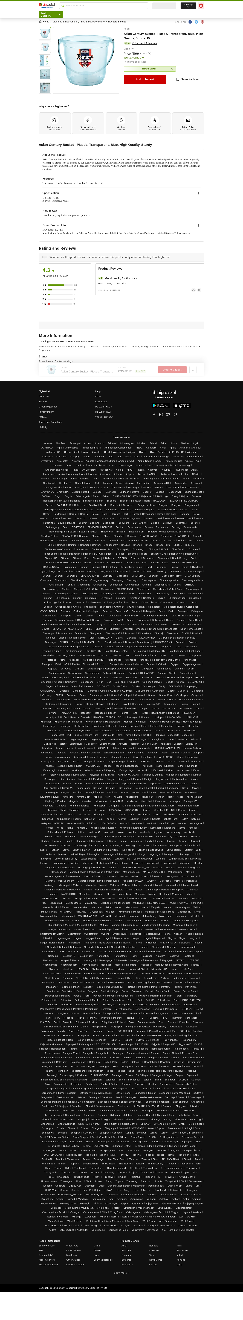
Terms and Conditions (50, 422)
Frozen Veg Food (48, 1264)
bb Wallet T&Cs (103, 411)
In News (43, 401)
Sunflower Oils (47, 1245)
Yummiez (126, 1255)
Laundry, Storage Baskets (145, 346)
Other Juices (73, 1259)
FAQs (98, 396)
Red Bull (126, 1250)
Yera (151, 1255)
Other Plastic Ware (173, 346)
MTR (179, 1245)
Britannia (126, 1259)
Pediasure (182, 1250)
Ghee (97, 1245)
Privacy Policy (46, 411)
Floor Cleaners (47, 1259)
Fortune (181, 1259)
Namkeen (71, 1255)
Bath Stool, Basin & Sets (53, 346)
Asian (127, 28)
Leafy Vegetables (103, 1259)
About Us (44, 396)
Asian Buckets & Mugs (60, 361)
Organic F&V (46, 1255)
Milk (41, 1250)
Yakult (180, 1255)
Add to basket (145, 79)
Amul (124, 1245)
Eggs (96, 1255)
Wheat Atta (72, 1245)
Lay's (179, 1264)
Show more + (121, 1272)
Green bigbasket (48, 406)
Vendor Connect (104, 416)
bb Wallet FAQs (103, 406)
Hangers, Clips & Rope (116, 346)
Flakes (97, 1250)
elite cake (154, 1250)
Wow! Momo (155, 1259)
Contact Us (101, 401)
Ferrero (153, 1264)
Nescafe (153, 1245)
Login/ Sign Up (188, 6)
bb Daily (43, 427)
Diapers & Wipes (75, 1264)
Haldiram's (127, 1264)
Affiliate (43, 416)
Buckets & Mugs (78, 346)
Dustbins (95, 346)
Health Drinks (73, 1250)
